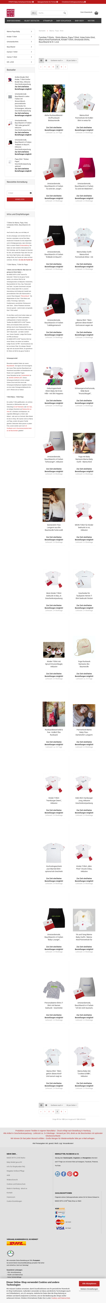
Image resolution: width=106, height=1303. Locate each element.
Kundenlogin (43, 6)
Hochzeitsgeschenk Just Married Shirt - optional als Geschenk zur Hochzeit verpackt (54, 869)
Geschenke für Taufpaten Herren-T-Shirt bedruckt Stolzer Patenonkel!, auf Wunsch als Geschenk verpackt (84, 596)
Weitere (91, 21)
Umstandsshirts (12, 42)
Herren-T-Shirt (12, 57)
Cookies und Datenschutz (60, 1298)
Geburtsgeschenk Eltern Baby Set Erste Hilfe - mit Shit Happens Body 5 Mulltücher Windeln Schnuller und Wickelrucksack (54, 391)
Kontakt (9, 1193)
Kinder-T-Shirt (12, 37)
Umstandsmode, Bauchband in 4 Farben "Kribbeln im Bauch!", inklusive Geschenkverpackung (54, 254)
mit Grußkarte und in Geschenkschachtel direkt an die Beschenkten (19, 428)
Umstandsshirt (25, 375)
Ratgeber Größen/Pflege (15, 1171)
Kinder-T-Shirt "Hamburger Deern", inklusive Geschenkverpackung (53, 801)
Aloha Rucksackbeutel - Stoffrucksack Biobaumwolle (54, 117)
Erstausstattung (24, 245)
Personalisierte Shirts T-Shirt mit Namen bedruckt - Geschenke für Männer (54, 1005)
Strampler (48, 21)
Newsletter (29, 6)
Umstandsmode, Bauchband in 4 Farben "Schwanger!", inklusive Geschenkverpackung (54, 459)
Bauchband (11, 47)
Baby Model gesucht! (14, 1162)
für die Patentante (19, 407)
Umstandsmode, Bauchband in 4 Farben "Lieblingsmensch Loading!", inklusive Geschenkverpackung (54, 323)
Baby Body (79, 21)
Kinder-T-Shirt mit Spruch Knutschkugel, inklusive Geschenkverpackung (54, 664)
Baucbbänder (10, 365)
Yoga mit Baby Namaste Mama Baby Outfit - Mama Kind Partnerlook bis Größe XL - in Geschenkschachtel (84, 459)
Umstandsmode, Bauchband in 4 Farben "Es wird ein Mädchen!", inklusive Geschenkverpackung (84, 186)
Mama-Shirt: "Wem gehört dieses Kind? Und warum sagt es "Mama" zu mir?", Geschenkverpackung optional (53, 1074)
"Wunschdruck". (25, 296)
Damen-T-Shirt (12, 52)
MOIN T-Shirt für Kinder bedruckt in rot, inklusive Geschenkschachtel (84, 527)
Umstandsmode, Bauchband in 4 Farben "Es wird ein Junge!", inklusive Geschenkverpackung (54, 186)
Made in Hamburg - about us (17, 1188)
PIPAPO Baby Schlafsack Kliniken (21, 2)
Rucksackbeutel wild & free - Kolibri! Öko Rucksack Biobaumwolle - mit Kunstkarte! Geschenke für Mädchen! (54, 732)
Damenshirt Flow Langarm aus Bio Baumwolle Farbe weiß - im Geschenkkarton (54, 527)
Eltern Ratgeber (15, 6)
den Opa (29, 407)
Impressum (11, 1197)
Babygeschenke (13, 21)
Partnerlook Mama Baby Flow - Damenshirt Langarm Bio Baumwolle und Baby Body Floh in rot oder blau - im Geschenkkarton (84, 732)
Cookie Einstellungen (14, 1201)
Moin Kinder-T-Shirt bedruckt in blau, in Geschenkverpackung (53, 595)
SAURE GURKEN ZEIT (15, 377)
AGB (8, 1175)
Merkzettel (57, 6)
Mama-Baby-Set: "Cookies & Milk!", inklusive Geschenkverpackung (84, 1074)
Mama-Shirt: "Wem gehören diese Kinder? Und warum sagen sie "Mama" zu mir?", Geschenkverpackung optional (84, 323)
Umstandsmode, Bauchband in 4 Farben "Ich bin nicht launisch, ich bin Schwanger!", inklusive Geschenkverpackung (84, 1005)
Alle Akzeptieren (89, 1284)
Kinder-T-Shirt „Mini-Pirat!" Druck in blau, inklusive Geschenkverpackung (84, 869)
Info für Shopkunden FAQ (16, 1166)
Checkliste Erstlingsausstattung (74, 2)
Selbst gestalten (31, 21)
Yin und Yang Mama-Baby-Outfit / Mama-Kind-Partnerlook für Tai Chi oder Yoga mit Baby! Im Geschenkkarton (84, 937)
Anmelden (19, 199)
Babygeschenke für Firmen (48, 2)
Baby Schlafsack (63, 21)
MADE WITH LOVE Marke (16, 1158)
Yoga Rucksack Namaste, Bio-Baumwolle (84, 664)
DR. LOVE (10, 62)
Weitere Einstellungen (89, 1289)
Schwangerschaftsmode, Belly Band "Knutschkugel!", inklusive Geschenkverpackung (85, 391)
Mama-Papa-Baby (13, 31)
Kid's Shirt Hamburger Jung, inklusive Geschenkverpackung (84, 800)
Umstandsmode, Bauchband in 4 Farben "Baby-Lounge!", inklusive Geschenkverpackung (54, 937)
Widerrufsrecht (12, 1180)
